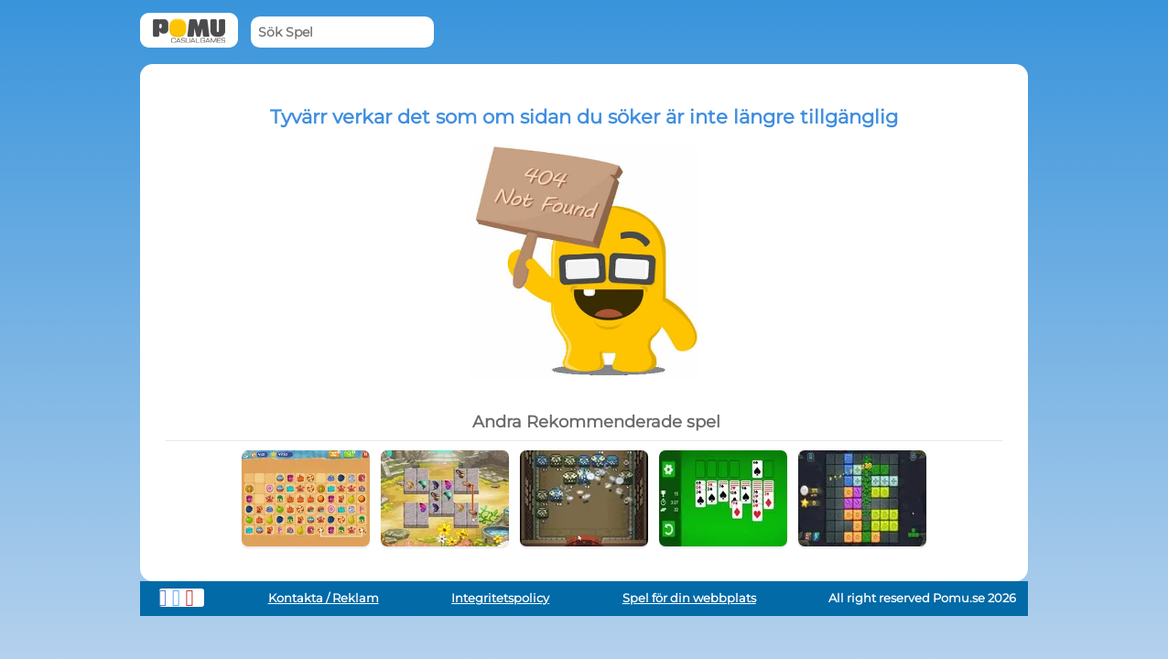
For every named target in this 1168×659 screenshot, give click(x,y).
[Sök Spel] (342, 32)
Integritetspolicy (500, 598)
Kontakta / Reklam (323, 598)
